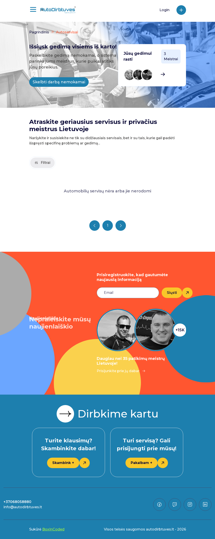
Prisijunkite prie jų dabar (121, 371)
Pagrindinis (39, 32)
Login (164, 10)
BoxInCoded (53, 529)
